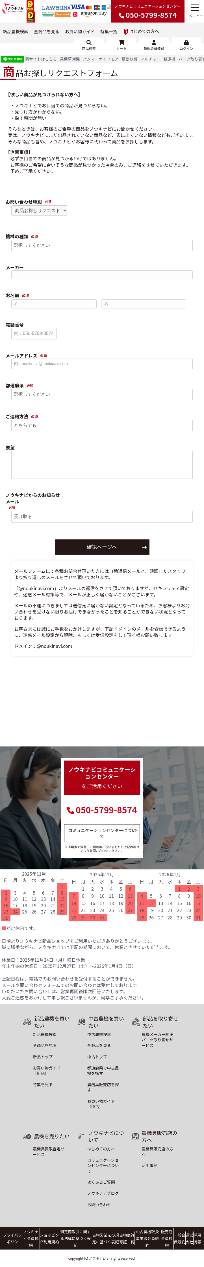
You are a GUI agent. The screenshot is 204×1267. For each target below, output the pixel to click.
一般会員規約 (179, 1238)
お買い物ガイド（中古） (101, 1104)
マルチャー (150, 59)
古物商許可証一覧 (127, 1238)
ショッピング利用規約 (49, 1238)
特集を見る (43, 1084)
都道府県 (15, 385)
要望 (10, 447)
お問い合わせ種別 (24, 202)
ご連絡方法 (17, 416)
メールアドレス (21, 355)
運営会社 (189, 1238)
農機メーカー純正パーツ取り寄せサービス (157, 1040)
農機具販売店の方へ (157, 1151)
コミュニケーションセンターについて (102, 833)
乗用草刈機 (70, 59)
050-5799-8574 (106, 809)
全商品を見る (46, 31)
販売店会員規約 (167, 1238)
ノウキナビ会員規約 (30, 1238)
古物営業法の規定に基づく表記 (105, 1238)
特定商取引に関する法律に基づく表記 (75, 1238)
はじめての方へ (141, 31)
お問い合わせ (99, 1204)
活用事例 (149, 1165)
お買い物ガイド (80, 31)
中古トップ (97, 1056)
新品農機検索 (15, 31)
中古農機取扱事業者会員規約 (147, 1238)
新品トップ (43, 1056)
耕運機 (169, 59)
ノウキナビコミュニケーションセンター (148, 11)
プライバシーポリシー (12, 1238)
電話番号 (15, 324)
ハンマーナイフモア (100, 59)
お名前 (12, 295)
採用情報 (197, 1238)
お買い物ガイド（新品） (46, 1070)
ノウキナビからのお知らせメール (33, 498)
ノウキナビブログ (103, 1193)
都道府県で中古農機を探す (103, 1070)
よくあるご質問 (101, 1182)
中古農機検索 (99, 1034)
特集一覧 (108, 31)
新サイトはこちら (41, 59)
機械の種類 (17, 236)
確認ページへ (102, 547)
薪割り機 (129, 59)
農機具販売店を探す (103, 1087)
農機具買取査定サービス (48, 1151)
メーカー (15, 267)
